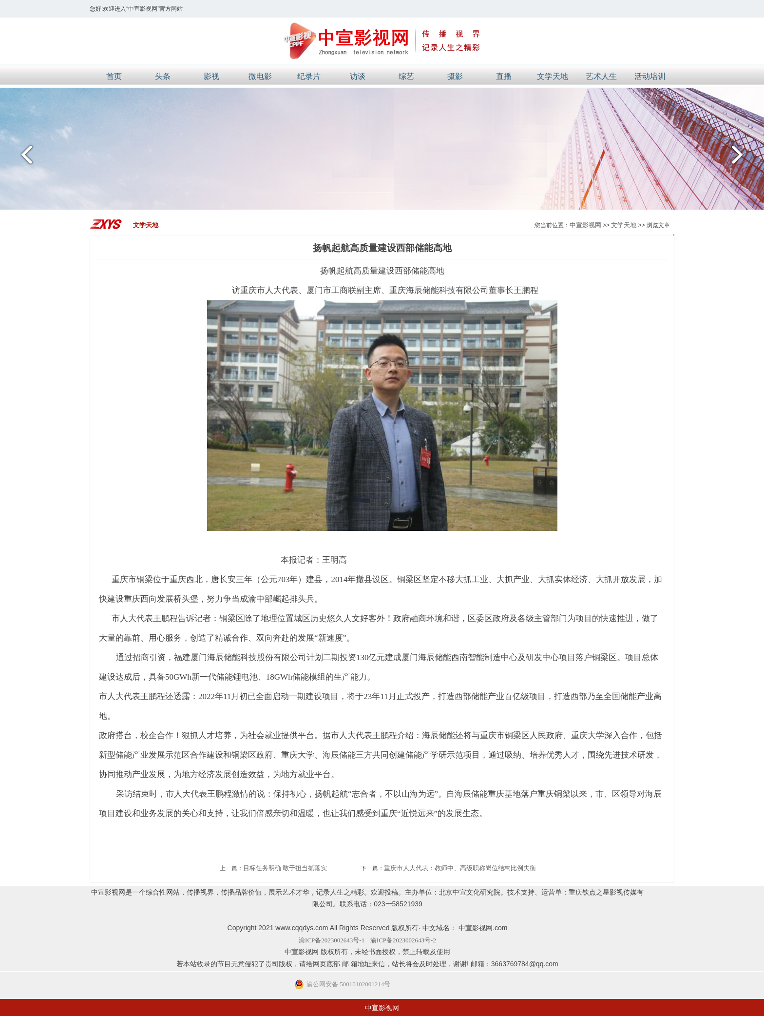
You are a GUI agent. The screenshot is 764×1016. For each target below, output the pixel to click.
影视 (211, 76)
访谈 (357, 76)
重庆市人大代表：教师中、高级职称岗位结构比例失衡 (460, 868)
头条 (163, 76)
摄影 (455, 76)
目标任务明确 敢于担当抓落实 (285, 868)
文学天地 (552, 76)
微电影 (260, 76)
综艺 (406, 76)
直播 (504, 76)
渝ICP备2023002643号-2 (403, 940)
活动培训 (650, 76)
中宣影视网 (585, 225)
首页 (114, 76)
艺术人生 (601, 76)
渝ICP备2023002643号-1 (331, 940)
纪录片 (309, 76)
